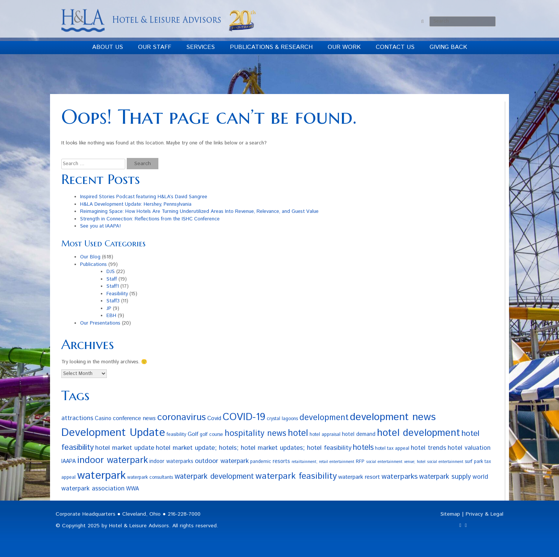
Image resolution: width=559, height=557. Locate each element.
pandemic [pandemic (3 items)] (260, 461)
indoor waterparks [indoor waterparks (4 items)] (171, 461)
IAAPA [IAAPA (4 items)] (68, 461)
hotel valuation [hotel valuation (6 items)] (469, 447)
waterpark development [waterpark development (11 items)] (214, 476)
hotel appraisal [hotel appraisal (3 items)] (325, 434)
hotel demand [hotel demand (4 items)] (358, 434)
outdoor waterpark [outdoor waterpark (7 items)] (222, 461)
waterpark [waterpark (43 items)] (101, 475)
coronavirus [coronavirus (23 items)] (181, 417)
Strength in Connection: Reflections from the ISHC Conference (150, 219)
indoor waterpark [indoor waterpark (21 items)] (112, 460)
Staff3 (113, 301)
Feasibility (117, 293)
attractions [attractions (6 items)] (77, 418)
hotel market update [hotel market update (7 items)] (124, 448)
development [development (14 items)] (323, 417)
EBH (111, 315)
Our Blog (90, 257)
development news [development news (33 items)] (393, 417)
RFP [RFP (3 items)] (360, 461)
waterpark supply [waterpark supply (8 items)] (445, 477)
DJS (110, 271)
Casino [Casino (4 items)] (103, 418)
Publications (93, 264)
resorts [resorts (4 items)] (281, 461)
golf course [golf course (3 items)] (211, 434)
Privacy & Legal (484, 514)
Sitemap (450, 514)
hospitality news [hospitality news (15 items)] (255, 434)
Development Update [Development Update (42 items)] (113, 433)
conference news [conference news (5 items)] (134, 418)
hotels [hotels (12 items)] (363, 447)
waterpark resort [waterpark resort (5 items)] (359, 477)
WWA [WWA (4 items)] (132, 489)
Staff (111, 279)
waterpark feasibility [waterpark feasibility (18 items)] (296, 476)
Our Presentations (100, 323)
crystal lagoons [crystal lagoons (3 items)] (282, 418)
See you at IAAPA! (100, 226)
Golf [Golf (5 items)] (193, 434)
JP (108, 308)
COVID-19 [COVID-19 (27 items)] (244, 417)
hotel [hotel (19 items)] (298, 433)
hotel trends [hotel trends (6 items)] (428, 447)
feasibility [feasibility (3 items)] (176, 434)
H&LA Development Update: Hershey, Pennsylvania (135, 204)
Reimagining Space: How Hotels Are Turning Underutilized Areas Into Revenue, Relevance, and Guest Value (199, 211)
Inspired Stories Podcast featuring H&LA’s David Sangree (143, 196)
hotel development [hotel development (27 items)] (418, 433)
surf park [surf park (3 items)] (474, 461)
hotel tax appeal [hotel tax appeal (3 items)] (392, 448)
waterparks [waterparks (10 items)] (399, 476)
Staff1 (112, 286)
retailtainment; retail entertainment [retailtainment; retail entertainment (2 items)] (323, 462)
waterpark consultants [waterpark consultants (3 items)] (150, 477)
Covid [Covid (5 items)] (214, 418)
